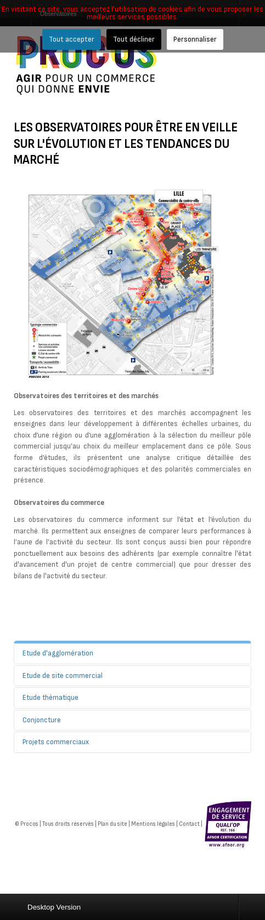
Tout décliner (134, 39)
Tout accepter (71, 39)
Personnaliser (195, 39)
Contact (189, 823)
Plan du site (112, 823)
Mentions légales (153, 823)
